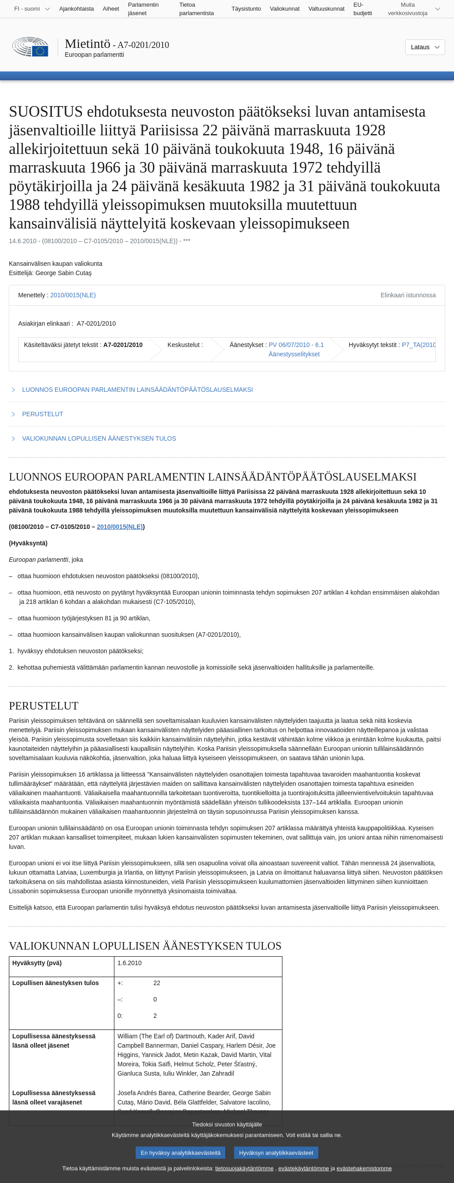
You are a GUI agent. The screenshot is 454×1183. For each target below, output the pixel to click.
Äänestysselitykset (294, 354)
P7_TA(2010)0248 (427, 344)
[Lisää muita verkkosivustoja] (413, 9)
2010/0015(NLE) (73, 295)
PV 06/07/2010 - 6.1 (296, 344)
